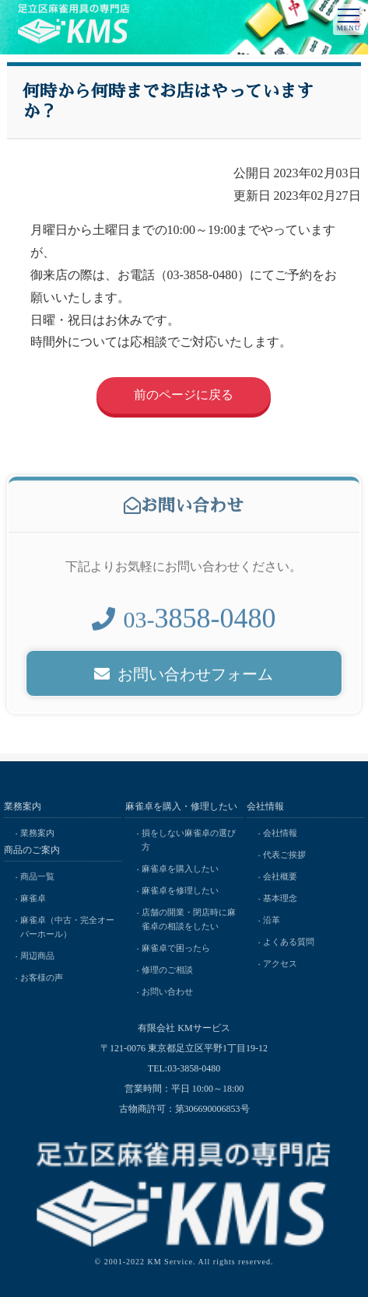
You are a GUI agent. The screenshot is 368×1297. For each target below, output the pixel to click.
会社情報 (280, 832)
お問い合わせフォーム (183, 678)
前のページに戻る (183, 394)
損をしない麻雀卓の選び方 (189, 839)
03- (183, 624)
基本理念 (280, 898)
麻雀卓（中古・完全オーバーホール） (67, 927)
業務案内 (37, 832)
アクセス (280, 963)
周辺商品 (37, 955)
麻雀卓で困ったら (176, 948)
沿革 (271, 920)
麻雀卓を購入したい (180, 868)
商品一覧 (37, 876)
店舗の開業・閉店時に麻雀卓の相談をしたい (189, 919)
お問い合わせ (167, 991)
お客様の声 (41, 977)
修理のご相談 (167, 969)
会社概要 (280, 876)
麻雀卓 (33, 898)
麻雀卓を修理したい (180, 890)
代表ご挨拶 (284, 854)
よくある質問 (288, 941)
